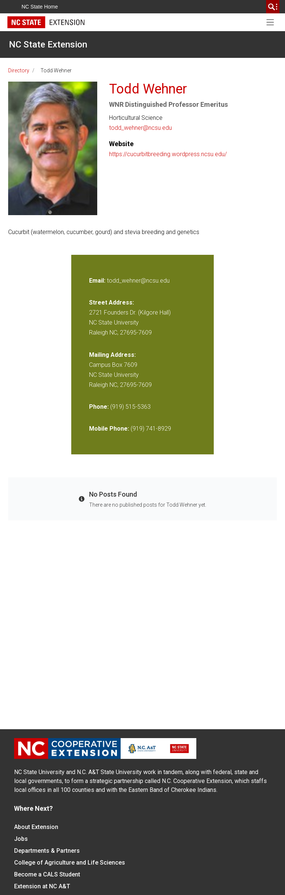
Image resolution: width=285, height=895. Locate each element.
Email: (98, 280)
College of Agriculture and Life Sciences (69, 862)
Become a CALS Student (47, 874)
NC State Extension (48, 44)
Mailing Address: (112, 354)
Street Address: (111, 302)
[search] (272, 6)
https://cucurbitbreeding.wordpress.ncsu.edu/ (168, 154)
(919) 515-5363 (130, 406)
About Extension (36, 826)
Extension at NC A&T (42, 886)
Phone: (99, 406)
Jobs (21, 838)
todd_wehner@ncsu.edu (140, 127)
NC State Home (40, 7)
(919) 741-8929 (151, 428)
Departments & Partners (47, 850)
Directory (18, 70)
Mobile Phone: (109, 428)
